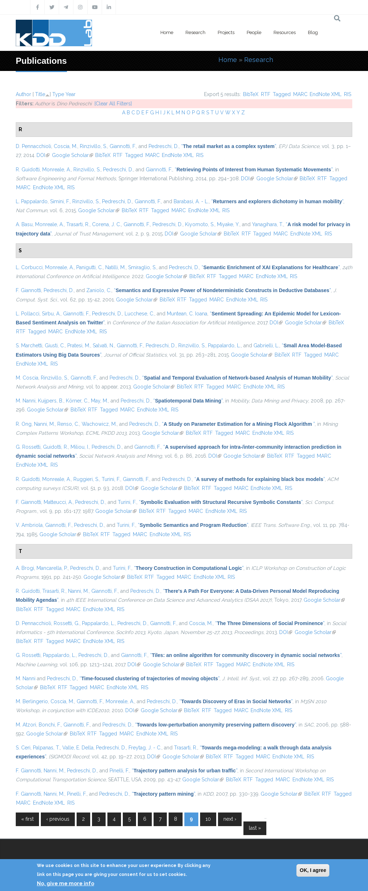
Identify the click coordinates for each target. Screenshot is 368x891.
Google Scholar (72, 155)
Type (58, 94)
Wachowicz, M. (99, 424)
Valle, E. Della (77, 748)
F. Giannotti (28, 290)
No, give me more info (65, 883)
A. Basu (24, 224)
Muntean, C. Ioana (187, 313)
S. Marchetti (29, 345)
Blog (313, 32)
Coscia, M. (65, 146)
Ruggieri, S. (86, 479)
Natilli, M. (115, 267)
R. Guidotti (28, 169)
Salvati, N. (103, 345)
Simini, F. (60, 201)
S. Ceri (23, 748)
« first (27, 819)
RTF (265, 94)
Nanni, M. (44, 424)
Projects (226, 32)
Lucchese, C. (139, 313)
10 (208, 819)
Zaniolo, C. (98, 290)
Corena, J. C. (106, 224)
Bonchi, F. (50, 725)
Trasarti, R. (77, 224)
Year (71, 94)
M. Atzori (26, 725)
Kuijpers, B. (50, 401)
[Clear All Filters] (113, 103)
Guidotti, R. (55, 447)
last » (255, 828)
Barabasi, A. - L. (191, 201)
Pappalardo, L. (224, 345)
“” (228, 146)
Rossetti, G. (66, 623)
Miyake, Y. (228, 224)
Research (195, 32)
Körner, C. (77, 401)
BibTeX (250, 94)
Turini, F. (111, 479)
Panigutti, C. (89, 267)
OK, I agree (313, 870)
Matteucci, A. (58, 502)
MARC (300, 94)
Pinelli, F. (119, 770)
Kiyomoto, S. (199, 224)
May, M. (99, 401)
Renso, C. (68, 424)
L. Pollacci (27, 313)
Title (40, 94)
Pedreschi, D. (164, 146)
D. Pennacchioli (33, 146)
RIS (347, 94)
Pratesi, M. (78, 345)
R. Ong (24, 424)
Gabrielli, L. (266, 345)
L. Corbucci (29, 267)
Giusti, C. (55, 345)
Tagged (282, 94)
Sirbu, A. (51, 313)
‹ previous (57, 819)
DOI (43, 155)
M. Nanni (25, 401)
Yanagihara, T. (267, 224)
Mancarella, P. (52, 568)
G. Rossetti (28, 447)
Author (23, 94)
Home (166, 32)
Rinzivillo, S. (93, 146)
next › (229, 819)
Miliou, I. (80, 447)
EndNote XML (326, 94)
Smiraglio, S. (142, 267)
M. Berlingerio (32, 701)
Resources (284, 32)
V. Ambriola (29, 525)
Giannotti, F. (123, 146)
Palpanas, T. (46, 748)
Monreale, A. (56, 169)
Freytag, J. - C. (145, 748)
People (254, 32)
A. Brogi (25, 568)
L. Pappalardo (32, 201)
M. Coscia (27, 378)
